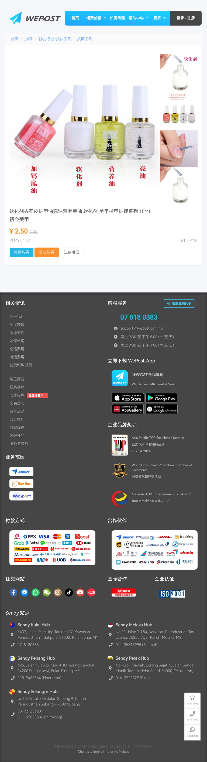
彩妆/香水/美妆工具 (54, 39)
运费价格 (96, 18)
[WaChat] (47, 592)
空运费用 (17, 349)
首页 (75, 18)
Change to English (91, 751)
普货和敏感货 (20, 365)
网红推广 (17, 419)
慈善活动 (17, 411)
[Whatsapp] (35, 592)
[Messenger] (24, 592)
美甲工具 (84, 39)
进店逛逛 (71, 252)
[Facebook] (13, 592)
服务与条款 (18, 444)
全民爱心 (17, 403)
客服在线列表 (179, 303)
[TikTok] (69, 592)
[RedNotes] (91, 592)
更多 (159, 18)
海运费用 (17, 357)
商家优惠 (17, 427)
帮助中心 (139, 18)
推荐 (29, 39)
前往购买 (46, 252)
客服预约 (17, 435)
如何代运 (117, 18)
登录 (180, 18)
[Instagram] (58, 592)
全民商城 (17, 325)
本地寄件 (17, 333)
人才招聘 (17, 395)
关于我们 (17, 317)
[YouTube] (80, 592)
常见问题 (17, 379)
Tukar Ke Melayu (117, 751)
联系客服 (17, 387)
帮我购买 (21, 252)
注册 (191, 18)
